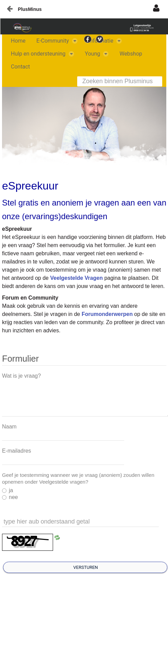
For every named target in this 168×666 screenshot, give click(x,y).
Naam (9, 426)
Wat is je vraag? (21, 376)
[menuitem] (18, 41)
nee (10, 497)
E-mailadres (16, 451)
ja (7, 490)
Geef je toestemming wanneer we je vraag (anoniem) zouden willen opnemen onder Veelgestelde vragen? (78, 478)
